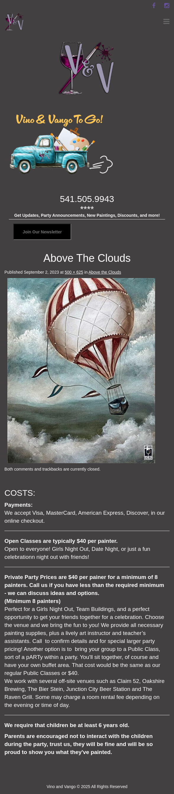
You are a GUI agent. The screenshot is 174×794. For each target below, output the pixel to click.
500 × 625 (74, 272)
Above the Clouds (105, 272)
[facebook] (154, 5)
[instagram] (167, 5)
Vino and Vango (61, 786)
